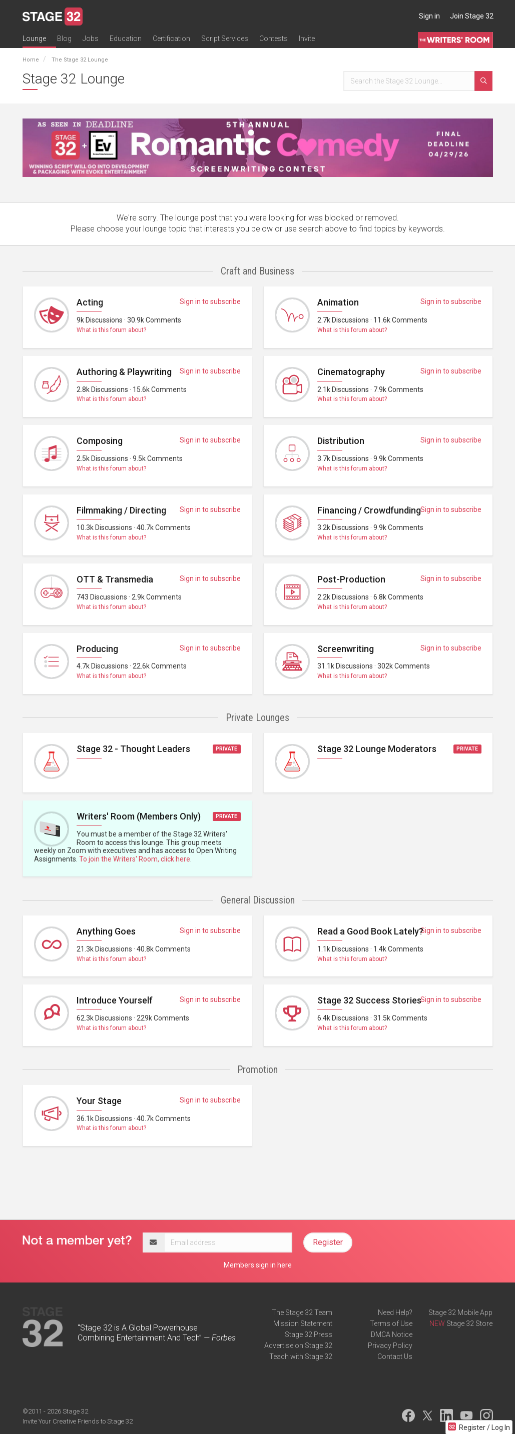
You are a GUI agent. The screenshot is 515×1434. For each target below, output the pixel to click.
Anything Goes (106, 931)
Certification (171, 38)
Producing (97, 649)
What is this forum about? (111, 330)
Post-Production (351, 579)
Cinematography (351, 371)
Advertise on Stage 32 (298, 1346)
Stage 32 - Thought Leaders (133, 749)
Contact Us (394, 1356)
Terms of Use (391, 1324)
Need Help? (395, 1312)
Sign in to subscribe (210, 302)
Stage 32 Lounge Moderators (376, 749)
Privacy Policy (390, 1346)
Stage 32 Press (308, 1334)
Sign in (429, 16)
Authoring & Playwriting (124, 371)
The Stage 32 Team (302, 1312)
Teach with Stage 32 (300, 1356)
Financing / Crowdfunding (369, 510)
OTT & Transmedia (115, 579)
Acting (90, 302)
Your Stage (99, 1101)
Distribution (340, 441)
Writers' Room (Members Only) (139, 816)
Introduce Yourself (115, 1000)
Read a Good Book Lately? (370, 931)
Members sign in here (258, 1265)
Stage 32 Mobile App (460, 1312)
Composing (100, 441)
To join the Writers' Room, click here (134, 859)
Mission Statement (302, 1324)
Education (126, 38)
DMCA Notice (391, 1334)
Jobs (91, 38)
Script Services (224, 38)
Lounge (34, 38)
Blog (64, 38)
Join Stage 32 (471, 16)
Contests (273, 38)
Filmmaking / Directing (121, 510)
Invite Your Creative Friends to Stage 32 (78, 1421)
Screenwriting (345, 649)
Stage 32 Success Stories (369, 1000)
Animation (338, 302)
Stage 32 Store (469, 1324)
